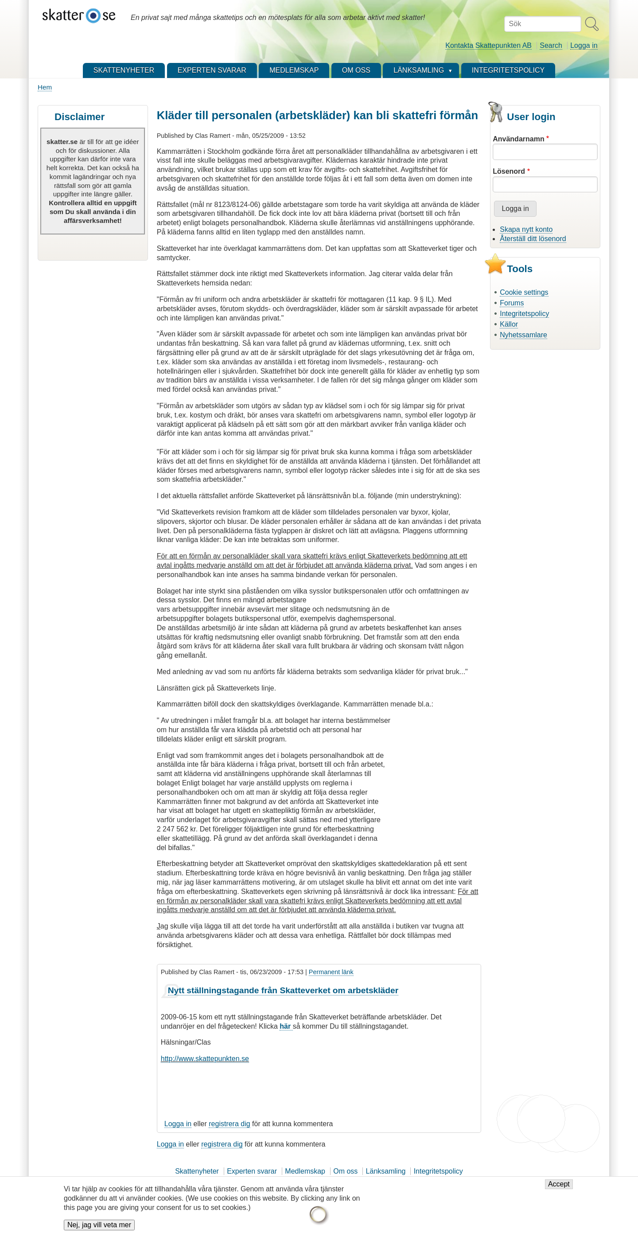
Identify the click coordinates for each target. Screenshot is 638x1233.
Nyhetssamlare (523, 335)
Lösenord (509, 171)
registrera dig (229, 1124)
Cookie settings (524, 292)
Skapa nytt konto (526, 229)
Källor (509, 324)
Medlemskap (305, 1171)
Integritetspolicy (524, 313)
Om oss (345, 1171)
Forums (512, 303)
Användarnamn (518, 139)
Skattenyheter (197, 1171)
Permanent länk (331, 971)
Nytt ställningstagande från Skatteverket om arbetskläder (283, 990)
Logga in (583, 45)
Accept (559, 1188)
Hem (45, 87)
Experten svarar (252, 1171)
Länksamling (386, 1171)
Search (551, 45)
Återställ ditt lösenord (533, 238)
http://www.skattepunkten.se (205, 1058)
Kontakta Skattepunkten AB (488, 45)
